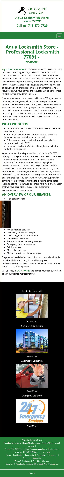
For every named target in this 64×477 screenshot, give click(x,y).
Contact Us (36, 458)
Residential (17, 455)
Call (32, 473)
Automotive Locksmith (32, 360)
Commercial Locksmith (32, 325)
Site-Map (45, 461)
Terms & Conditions (22, 461)
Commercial (29, 455)
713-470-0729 (38, 25)
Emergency (52, 455)
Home (8, 455)
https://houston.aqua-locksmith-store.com (42, 449)
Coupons (26, 458)
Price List (36, 461)
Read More (32, 321)
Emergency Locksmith (32, 395)
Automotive (41, 455)
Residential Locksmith (32, 291)
